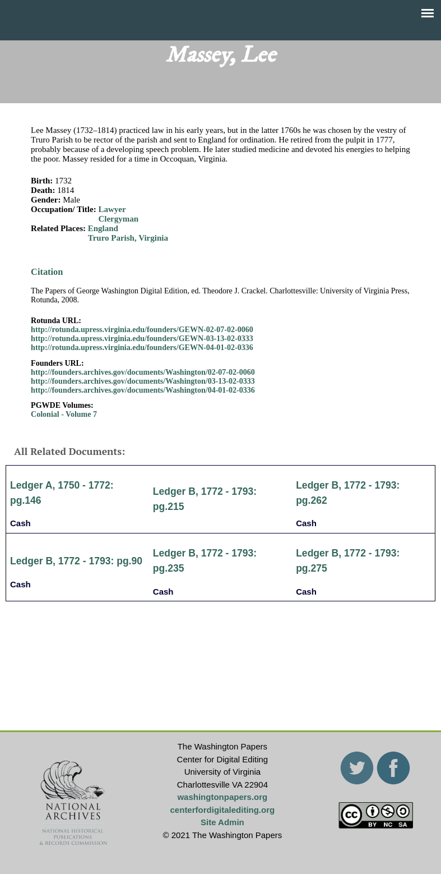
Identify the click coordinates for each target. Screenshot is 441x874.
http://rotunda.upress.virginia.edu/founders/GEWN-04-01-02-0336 (142, 347)
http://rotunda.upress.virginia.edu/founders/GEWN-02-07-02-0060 (142, 329)
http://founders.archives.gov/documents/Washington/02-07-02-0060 (143, 372)
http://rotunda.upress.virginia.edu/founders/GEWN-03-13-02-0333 (142, 338)
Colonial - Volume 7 (64, 414)
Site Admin (222, 822)
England (103, 228)
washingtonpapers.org (222, 797)
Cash (20, 523)
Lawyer (112, 209)
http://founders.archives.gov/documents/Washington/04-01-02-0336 (143, 390)
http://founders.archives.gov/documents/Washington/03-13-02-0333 (143, 381)
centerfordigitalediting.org (222, 810)
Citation (47, 271)
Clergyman (118, 218)
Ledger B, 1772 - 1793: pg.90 (76, 561)
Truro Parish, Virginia (128, 237)
